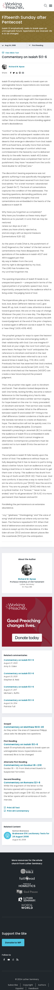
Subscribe (13, 984)
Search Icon (45, 6)
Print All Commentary (16, 810)
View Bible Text (10, 53)
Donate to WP (13, 942)
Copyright (28, 984)
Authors (42, 984)
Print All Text (12, 807)
